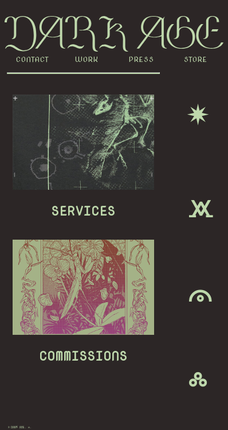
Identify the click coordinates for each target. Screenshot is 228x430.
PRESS (141, 59)
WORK (87, 59)
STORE (195, 59)
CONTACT (32, 59)
